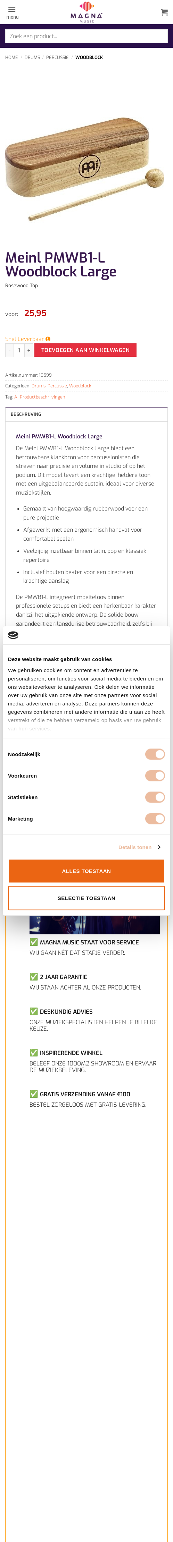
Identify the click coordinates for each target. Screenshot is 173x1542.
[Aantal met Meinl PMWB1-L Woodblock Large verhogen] (29, 350)
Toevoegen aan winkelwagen (85, 350)
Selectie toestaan (86, 898)
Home (11, 57)
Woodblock (89, 57)
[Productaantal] (19, 350)
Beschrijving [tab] (26, 414)
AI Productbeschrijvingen (39, 397)
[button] (12, 12)
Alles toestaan (86, 871)
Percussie (57, 57)
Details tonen (134, 847)
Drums (32, 57)
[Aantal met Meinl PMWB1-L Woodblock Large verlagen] (9, 350)
